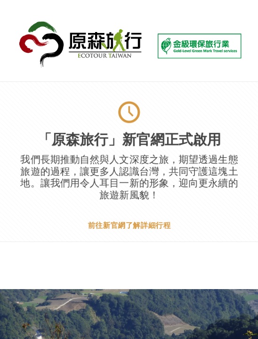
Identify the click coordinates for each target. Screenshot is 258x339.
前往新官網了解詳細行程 (129, 224)
